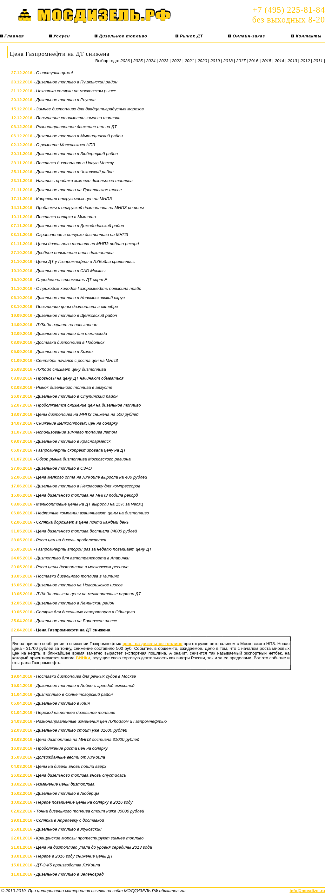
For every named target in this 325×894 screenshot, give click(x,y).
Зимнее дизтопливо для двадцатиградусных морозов (90, 109)
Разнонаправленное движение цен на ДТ (76, 126)
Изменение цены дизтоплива (65, 784)
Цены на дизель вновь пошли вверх (71, 766)
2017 (241, 60)
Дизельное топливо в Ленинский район (75, 603)
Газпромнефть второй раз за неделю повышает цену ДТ (94, 549)
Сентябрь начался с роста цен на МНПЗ (77, 360)
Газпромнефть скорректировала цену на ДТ (81, 450)
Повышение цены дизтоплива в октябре (77, 306)
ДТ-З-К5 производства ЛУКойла (68, 865)
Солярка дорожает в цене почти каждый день (82, 522)
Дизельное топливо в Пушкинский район (76, 82)
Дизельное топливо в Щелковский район (76, 315)
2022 (176, 60)
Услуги (59, 36)
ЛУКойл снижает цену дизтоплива (71, 369)
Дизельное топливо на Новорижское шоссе (79, 585)
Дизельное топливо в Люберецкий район (77, 153)
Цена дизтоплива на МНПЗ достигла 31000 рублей (87, 739)
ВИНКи (83, 658)
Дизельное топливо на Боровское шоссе (76, 620)
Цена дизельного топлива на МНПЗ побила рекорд (87, 495)
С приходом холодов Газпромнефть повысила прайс (88, 288)
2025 (138, 60)
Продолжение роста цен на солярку (72, 748)
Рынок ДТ (189, 36)
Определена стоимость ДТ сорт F (71, 279)
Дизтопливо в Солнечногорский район (74, 694)
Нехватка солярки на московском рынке (76, 90)
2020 (202, 60)
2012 (305, 60)
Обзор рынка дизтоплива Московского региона (83, 459)
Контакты (306, 36)
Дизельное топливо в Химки (64, 351)
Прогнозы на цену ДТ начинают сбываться (79, 378)
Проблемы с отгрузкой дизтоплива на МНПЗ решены (90, 207)
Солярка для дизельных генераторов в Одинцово (85, 612)
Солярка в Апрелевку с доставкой (70, 820)
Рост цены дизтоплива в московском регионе (82, 566)
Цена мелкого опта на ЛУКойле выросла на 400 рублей (91, 477)
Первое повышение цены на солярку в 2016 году (84, 802)
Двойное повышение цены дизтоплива (75, 252)
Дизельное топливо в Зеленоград (70, 874)
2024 (151, 60)
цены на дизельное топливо (152, 643)
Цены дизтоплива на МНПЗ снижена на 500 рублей (87, 414)
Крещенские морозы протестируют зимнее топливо (90, 838)
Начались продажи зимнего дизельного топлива (84, 180)
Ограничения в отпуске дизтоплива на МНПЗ (82, 234)
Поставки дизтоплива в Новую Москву (75, 162)
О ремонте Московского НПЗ (65, 144)
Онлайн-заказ (246, 36)
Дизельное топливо (121, 36)
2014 (279, 60)
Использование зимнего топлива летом (76, 432)
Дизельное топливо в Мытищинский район (79, 136)
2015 (266, 60)
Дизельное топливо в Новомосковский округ (80, 297)
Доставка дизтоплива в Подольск (70, 342)
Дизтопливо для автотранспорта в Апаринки (82, 558)
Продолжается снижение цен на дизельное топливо (88, 405)
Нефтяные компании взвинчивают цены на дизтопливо (92, 513)
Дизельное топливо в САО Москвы (71, 270)
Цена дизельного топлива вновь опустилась (81, 775)
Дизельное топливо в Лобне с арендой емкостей (85, 685)
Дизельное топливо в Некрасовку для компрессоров (88, 486)
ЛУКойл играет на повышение (66, 324)
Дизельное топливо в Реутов (66, 99)
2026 (125, 60)
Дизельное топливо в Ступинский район (77, 396)
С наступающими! (54, 72)
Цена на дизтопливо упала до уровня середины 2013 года (94, 847)
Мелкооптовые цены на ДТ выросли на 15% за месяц (89, 504)
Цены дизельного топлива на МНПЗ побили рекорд (87, 243)
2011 (318, 60)
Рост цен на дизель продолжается (71, 540)
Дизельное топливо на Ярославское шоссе (79, 189)
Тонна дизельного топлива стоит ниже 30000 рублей (90, 811)
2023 (164, 60)
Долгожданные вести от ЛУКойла (70, 757)
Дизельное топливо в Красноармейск (73, 441)
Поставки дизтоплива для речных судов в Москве (86, 676)
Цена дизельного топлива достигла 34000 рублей (86, 531)
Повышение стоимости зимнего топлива (78, 117)
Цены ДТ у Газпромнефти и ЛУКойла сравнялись (85, 261)
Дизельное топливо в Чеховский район (75, 171)
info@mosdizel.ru (307, 890)
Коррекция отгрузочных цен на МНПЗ (74, 198)
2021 (189, 60)
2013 (292, 60)
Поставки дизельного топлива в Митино (77, 576)
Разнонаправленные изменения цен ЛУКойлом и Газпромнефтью (101, 721)
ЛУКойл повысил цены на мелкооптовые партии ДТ (88, 593)
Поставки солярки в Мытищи (66, 216)
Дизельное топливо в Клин (63, 703)
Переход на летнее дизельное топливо (75, 712)
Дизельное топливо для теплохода (71, 333)
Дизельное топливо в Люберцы (67, 793)
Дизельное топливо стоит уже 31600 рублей (81, 730)
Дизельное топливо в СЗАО (64, 468)
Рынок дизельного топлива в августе (74, 387)
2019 (215, 60)
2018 (228, 60)
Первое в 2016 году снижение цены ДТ (74, 856)
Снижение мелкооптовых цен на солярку (77, 423)
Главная (12, 36)
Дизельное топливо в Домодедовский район (80, 225)
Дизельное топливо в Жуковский (69, 829)
